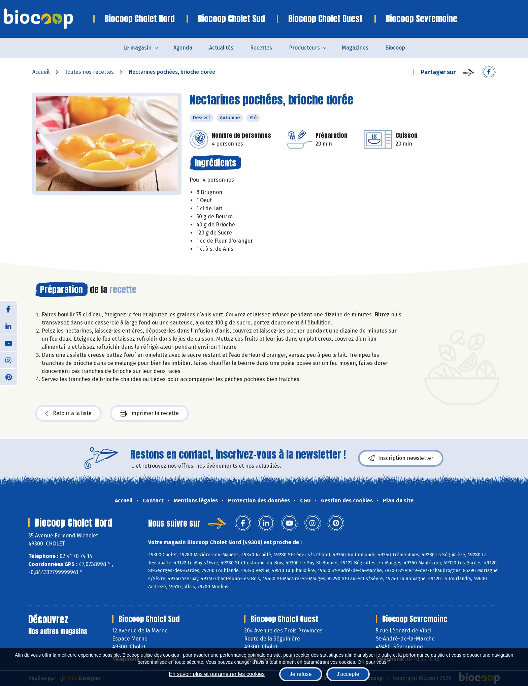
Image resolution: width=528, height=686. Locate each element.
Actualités (221, 47)
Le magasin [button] (137, 47)
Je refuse (301, 674)
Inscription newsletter (400, 458)
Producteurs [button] (304, 47)
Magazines (355, 47)
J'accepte (348, 674)
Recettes (261, 47)
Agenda (182, 47)
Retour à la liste (68, 413)
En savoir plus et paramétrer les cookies (217, 674)
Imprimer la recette (149, 413)
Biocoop (395, 47)
